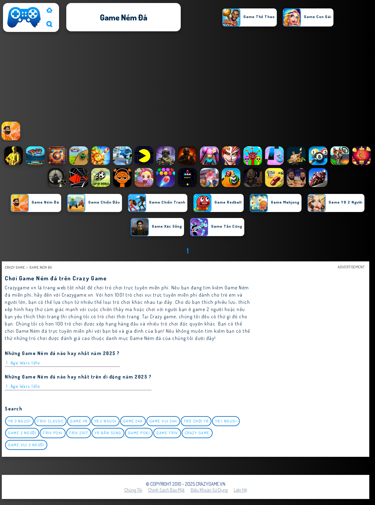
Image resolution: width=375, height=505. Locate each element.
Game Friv (167, 432)
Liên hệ (240, 490)
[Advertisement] (187, 78)
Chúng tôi (133, 490)
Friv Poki (53, 432)
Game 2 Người (22, 432)
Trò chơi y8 (196, 421)
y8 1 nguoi (226, 421)
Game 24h (133, 421)
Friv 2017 (78, 432)
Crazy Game (15, 267)
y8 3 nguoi (19, 421)
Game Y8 (79, 421)
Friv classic (50, 421)
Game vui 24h (163, 421)
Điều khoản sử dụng (209, 490)
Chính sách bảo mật (166, 490)
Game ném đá (41, 267)
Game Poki (139, 432)
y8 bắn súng (108, 432)
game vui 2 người (26, 444)
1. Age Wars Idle (23, 363)
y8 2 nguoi (105, 421)
